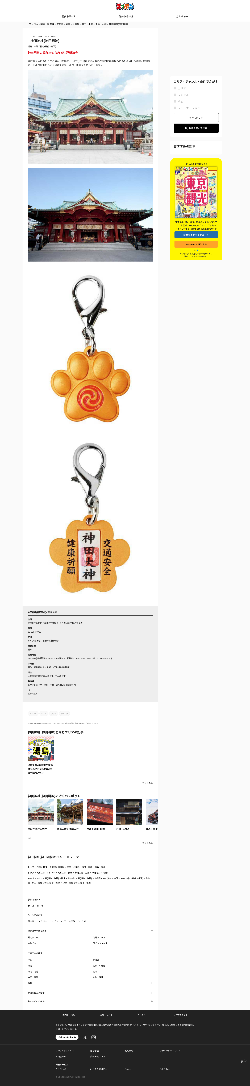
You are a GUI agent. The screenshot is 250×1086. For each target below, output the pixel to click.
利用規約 (129, 1050)
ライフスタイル (100, 943)
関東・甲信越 (47, 24)
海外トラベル (126, 16)
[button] (194, 250)
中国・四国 (33, 977)
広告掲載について (98, 1056)
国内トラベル (69, 16)
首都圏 (59, 24)
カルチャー (182, 16)
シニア (44, 713)
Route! (128, 1068)
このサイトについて (65, 1050)
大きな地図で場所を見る (71, 622)
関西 (95, 971)
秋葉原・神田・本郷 (83, 24)
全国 (30, 959)
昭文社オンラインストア (196, 234)
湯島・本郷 (101, 24)
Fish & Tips (165, 1068)
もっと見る (147, 782)
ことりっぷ (61, 1068)
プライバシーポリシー (170, 1050)
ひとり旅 (64, 713)
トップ (27, 24)
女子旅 (53, 713)
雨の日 (31, 921)
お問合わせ (61, 1056)
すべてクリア (196, 117)
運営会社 (94, 1050)
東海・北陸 (33, 971)
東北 (30, 965)
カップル (33, 713)
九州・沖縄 (98, 977)
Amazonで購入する (196, 244)
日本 (36, 24)
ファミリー (41, 921)
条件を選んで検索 (196, 128)
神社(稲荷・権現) (48, 46)
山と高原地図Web (98, 1068)
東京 (68, 24)
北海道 (96, 959)
